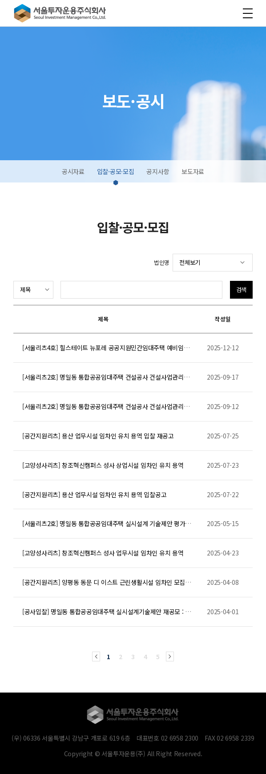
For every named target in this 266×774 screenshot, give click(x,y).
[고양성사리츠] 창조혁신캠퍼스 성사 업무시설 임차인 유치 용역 (102, 552)
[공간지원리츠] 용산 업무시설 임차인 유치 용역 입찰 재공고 (98, 435)
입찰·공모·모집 (115, 171)
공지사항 (157, 171)
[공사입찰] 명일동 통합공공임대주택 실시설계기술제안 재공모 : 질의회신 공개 (121, 611)
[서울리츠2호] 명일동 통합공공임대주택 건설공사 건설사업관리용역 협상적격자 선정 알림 (136, 377)
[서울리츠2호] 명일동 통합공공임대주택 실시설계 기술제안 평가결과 (109, 523)
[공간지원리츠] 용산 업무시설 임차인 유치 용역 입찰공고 (94, 494)
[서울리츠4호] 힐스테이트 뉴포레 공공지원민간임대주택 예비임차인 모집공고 (120, 347)
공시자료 (73, 171)
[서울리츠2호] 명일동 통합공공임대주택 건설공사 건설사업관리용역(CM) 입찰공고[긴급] (135, 406)
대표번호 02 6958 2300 (167, 737)
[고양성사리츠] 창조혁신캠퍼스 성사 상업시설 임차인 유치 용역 (102, 465)
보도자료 (192, 171)
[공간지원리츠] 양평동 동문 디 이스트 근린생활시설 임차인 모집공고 (109, 582)
